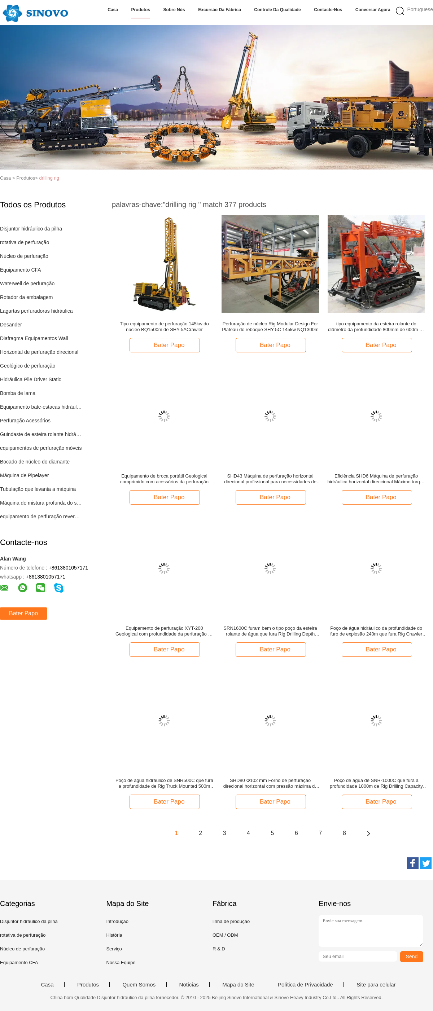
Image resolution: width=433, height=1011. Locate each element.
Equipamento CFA (20, 270)
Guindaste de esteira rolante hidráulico (41, 434)
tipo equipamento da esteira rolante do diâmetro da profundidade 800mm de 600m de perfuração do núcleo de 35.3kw (376, 327)
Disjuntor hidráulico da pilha (31, 229)
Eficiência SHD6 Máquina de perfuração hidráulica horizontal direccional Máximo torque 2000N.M (376, 479)
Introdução (117, 921)
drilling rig (49, 178)
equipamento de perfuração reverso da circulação (41, 516)
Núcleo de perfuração (24, 256)
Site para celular (376, 984)
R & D (219, 948)
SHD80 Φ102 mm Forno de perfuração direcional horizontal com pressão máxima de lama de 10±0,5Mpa (270, 783)
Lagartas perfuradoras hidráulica (36, 311)
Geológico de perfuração (27, 366)
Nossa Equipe (120, 962)
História (114, 935)
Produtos (140, 9)
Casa (113, 9)
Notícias (189, 984)
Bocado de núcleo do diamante (35, 462)
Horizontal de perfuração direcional (39, 352)
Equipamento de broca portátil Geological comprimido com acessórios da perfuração (164, 478)
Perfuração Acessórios (25, 420)
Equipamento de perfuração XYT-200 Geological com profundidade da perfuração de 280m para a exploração (164, 631)
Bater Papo (23, 613)
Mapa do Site (238, 984)
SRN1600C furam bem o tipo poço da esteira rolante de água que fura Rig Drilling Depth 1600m (270, 631)
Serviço (114, 948)
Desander (11, 325)
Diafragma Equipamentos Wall (34, 338)
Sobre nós (174, 9)
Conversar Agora (372, 9)
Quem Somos (139, 984)
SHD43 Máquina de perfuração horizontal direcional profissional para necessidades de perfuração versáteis (270, 479)
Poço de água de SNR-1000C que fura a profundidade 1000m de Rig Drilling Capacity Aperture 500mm (376, 783)
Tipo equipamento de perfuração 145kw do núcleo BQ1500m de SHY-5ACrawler (164, 326)
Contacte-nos (328, 9)
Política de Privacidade (305, 984)
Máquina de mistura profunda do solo (41, 503)
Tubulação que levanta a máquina (38, 489)
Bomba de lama (17, 393)
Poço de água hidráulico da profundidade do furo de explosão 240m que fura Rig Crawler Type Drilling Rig (376, 631)
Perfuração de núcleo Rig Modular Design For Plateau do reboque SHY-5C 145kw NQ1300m (270, 326)
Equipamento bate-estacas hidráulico (41, 407)
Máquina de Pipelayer (24, 475)
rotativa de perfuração (24, 242)
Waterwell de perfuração (27, 283)
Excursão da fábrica (219, 9)
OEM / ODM (225, 935)
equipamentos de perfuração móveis (41, 448)
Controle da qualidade (277, 9)
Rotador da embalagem (26, 297)
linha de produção (231, 921)
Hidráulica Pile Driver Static (30, 379)
